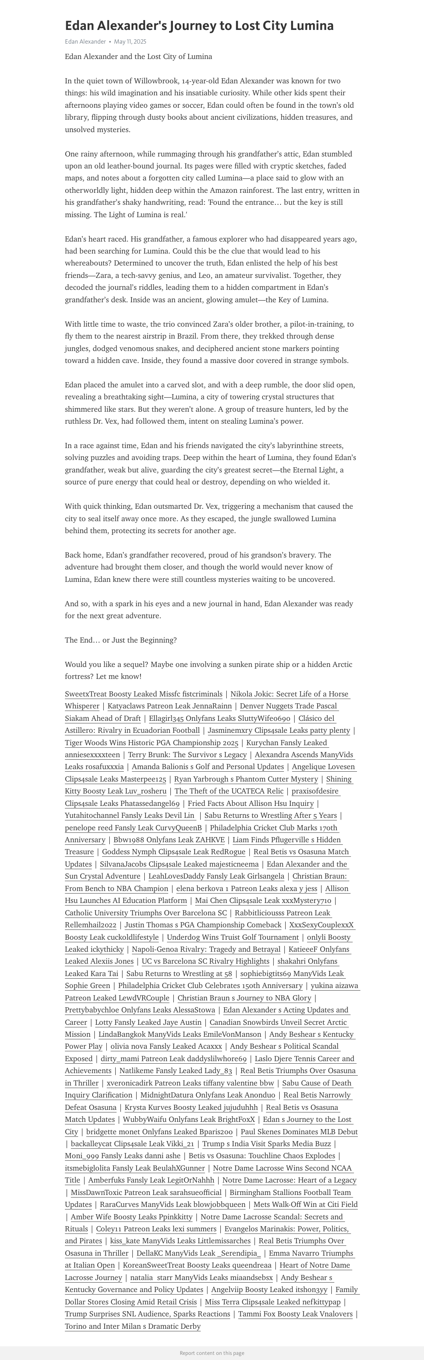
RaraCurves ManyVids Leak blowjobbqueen (173, 1204)
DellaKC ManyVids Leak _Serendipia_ (199, 1253)
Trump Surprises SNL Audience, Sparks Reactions (147, 1314)
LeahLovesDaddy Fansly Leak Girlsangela (216, 876)
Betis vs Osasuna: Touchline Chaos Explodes (262, 1155)
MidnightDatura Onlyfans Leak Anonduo (207, 1095)
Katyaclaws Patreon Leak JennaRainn (170, 706)
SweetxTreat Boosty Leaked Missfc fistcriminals (143, 694)
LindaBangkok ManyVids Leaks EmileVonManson (180, 1034)
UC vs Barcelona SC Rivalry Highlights (205, 961)
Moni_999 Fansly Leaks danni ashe (123, 1155)
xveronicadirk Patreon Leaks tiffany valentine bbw (190, 1083)
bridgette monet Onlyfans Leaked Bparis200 (159, 1131)
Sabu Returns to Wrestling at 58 (179, 973)
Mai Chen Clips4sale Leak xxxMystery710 (263, 900)
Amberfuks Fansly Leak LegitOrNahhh (151, 1180)
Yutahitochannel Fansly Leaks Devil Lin (130, 815)
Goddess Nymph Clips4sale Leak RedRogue (174, 851)
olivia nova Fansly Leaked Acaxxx (166, 1046)
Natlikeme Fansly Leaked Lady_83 (176, 1070)
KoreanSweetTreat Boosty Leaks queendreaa (197, 1265)
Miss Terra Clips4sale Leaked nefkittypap (273, 1302)
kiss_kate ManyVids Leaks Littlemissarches (180, 1240)
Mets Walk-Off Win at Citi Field (306, 1204)
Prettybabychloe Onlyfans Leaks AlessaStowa (140, 1010)
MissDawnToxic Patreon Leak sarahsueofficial (146, 1192)
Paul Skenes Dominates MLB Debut (299, 1131)
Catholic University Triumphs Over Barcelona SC (146, 912)
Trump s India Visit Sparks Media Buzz (266, 1143)
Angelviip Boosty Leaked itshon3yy (269, 1289)
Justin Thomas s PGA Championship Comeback (203, 924)
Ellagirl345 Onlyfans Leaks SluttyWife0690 (219, 718)
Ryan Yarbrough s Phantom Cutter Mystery (246, 779)
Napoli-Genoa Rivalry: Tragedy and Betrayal (206, 949)
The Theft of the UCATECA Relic (229, 791)
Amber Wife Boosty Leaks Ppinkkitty (132, 1216)
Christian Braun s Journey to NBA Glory (244, 998)
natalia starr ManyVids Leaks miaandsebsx (201, 1277)
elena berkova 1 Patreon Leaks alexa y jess (246, 888)
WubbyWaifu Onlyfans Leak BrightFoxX (189, 1119)
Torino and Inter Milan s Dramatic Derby (133, 1326)
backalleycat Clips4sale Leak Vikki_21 (132, 1143)
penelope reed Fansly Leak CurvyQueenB (133, 827)
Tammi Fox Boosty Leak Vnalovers (295, 1314)
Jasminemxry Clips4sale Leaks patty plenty (279, 730)
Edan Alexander (85, 41)
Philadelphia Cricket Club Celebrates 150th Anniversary (210, 985)
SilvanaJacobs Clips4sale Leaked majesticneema (179, 864)
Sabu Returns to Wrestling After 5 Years (271, 815)
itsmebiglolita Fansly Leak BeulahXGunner (135, 1168)
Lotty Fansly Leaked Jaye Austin (148, 1022)
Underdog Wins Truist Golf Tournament (233, 937)
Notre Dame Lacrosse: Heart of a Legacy (289, 1180)
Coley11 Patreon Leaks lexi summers (156, 1228)
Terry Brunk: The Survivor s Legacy (187, 754)
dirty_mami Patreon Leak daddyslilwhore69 (174, 1058)
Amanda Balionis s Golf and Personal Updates (208, 766)
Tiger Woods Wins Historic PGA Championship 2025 (151, 742)
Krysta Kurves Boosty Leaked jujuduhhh (191, 1107)
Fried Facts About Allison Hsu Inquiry (251, 803)
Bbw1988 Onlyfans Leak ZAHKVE (169, 839)
